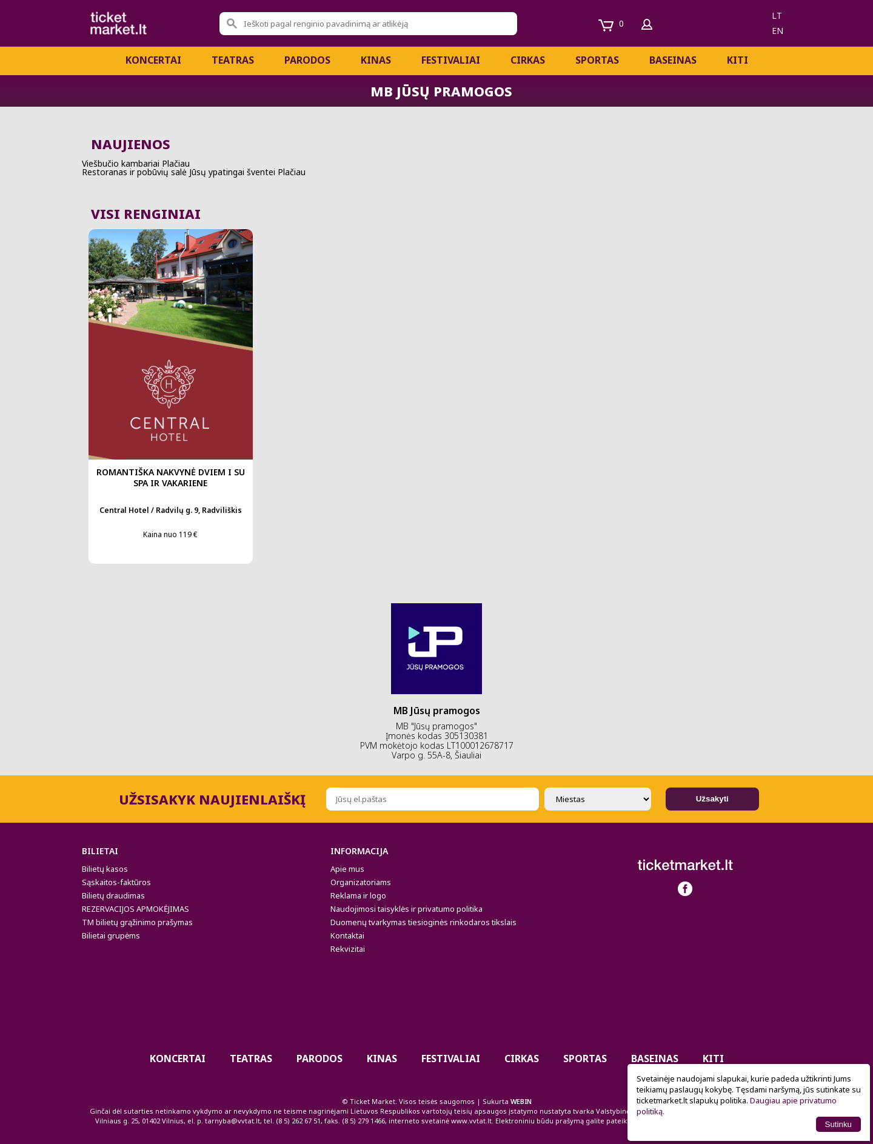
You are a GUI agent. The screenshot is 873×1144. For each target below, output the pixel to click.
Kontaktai (347, 935)
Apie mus (347, 868)
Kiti (737, 60)
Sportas (597, 60)
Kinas (376, 60)
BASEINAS (673, 60)
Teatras (233, 60)
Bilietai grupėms (111, 935)
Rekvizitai (347, 948)
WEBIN (521, 1101)
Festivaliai (450, 60)
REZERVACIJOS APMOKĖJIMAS (135, 908)
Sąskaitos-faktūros (116, 882)
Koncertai (153, 60)
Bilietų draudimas (113, 895)
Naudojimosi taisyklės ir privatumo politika (406, 908)
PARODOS (307, 60)
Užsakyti (712, 798)
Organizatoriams (360, 882)
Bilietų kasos (105, 868)
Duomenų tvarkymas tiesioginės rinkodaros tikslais (423, 922)
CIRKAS (527, 60)
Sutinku (838, 1124)
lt (777, 15)
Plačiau (176, 163)
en (777, 30)
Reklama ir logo (358, 895)
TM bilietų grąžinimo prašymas (137, 922)
